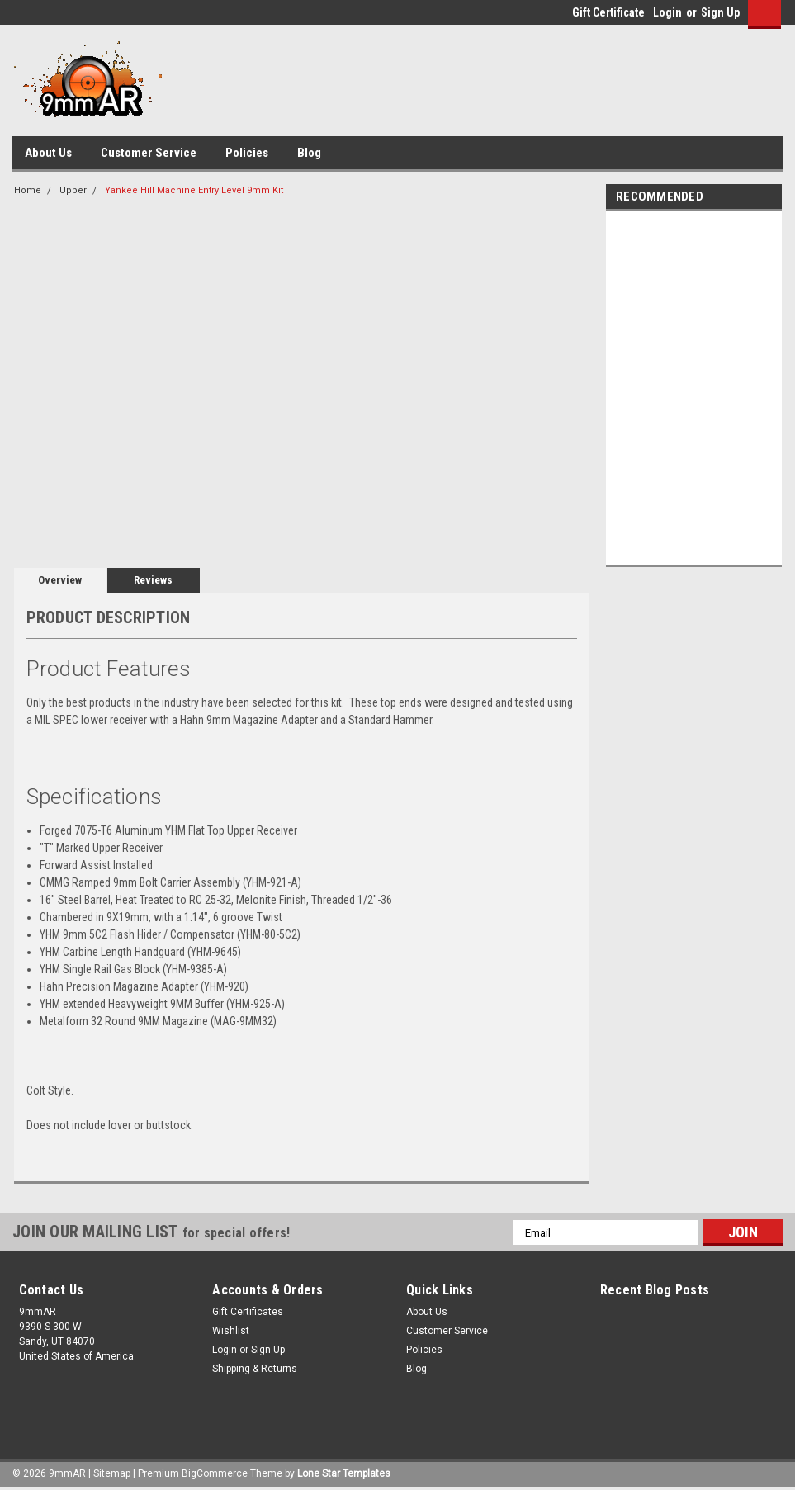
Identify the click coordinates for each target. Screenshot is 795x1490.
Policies (246, 152)
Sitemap (111, 1473)
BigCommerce (215, 1473)
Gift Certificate (608, 12)
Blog (309, 152)
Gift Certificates (247, 1311)
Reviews (153, 580)
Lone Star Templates (343, 1473)
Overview (60, 580)
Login (667, 12)
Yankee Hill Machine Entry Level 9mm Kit (194, 190)
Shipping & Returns (254, 1368)
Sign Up (720, 12)
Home (27, 190)
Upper (73, 190)
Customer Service (148, 152)
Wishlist (230, 1330)
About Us (48, 152)
